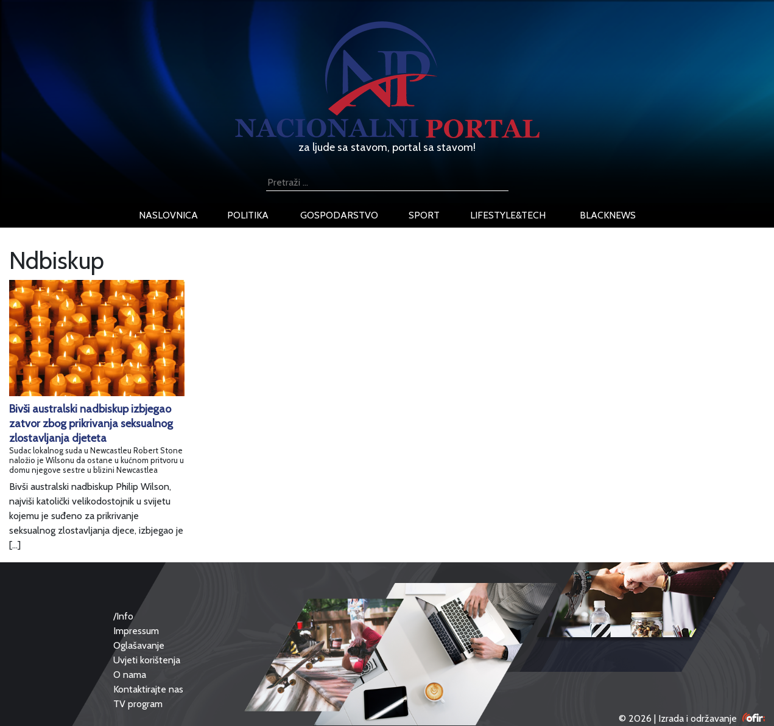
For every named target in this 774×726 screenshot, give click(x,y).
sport (424, 215)
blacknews (608, 215)
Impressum (136, 631)
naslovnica (168, 215)
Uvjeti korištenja (146, 660)
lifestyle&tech (508, 215)
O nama (129, 674)
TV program (138, 704)
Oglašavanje (138, 645)
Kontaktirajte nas (148, 689)
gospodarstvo (339, 215)
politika (248, 215)
